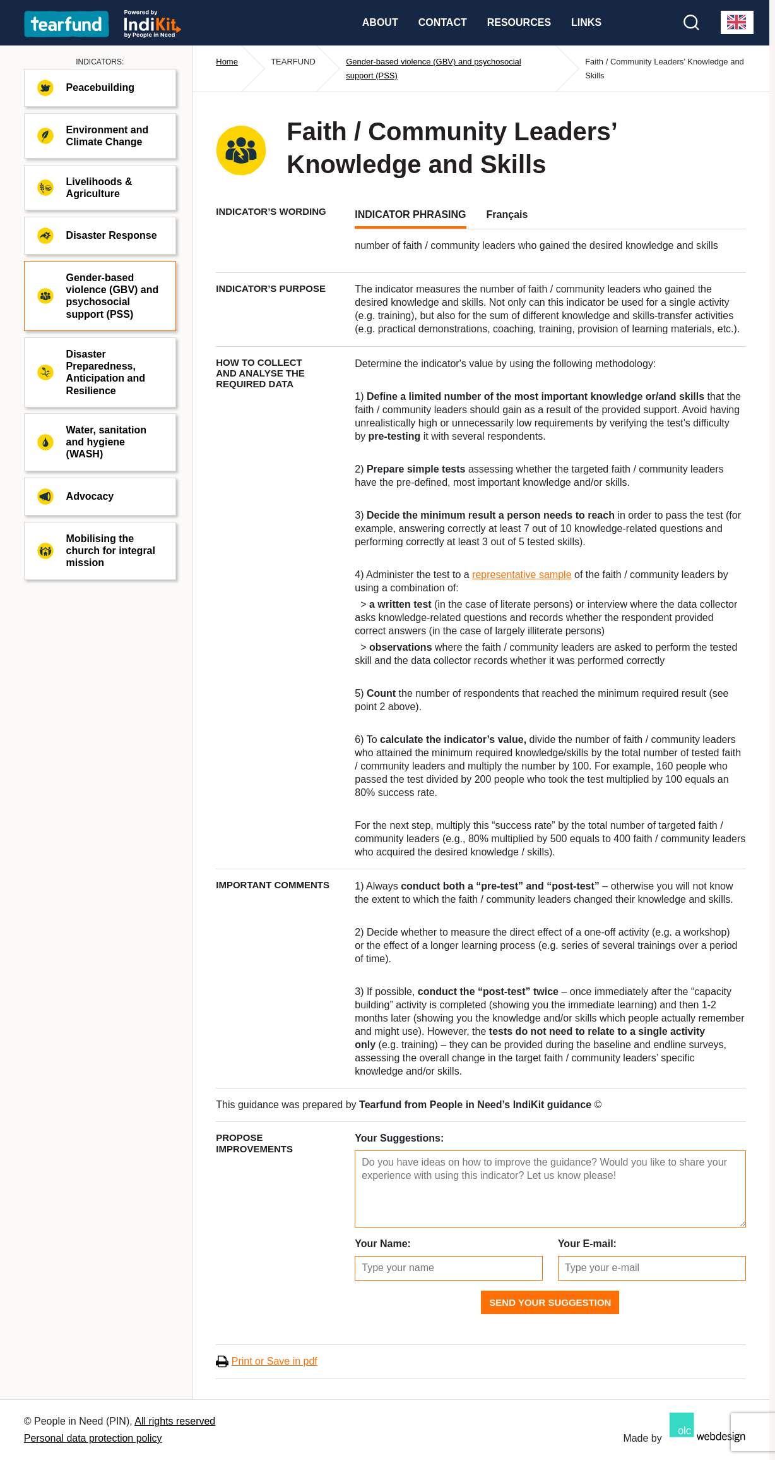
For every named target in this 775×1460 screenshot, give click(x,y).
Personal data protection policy (93, 1438)
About (380, 22)
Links (586, 22)
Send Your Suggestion (550, 1302)
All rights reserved (174, 1421)
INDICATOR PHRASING (410, 214)
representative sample (521, 574)
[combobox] (737, 22)
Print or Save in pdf (274, 1361)
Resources (519, 22)
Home (227, 61)
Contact (442, 22)
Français (507, 214)
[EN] (737, 22)
